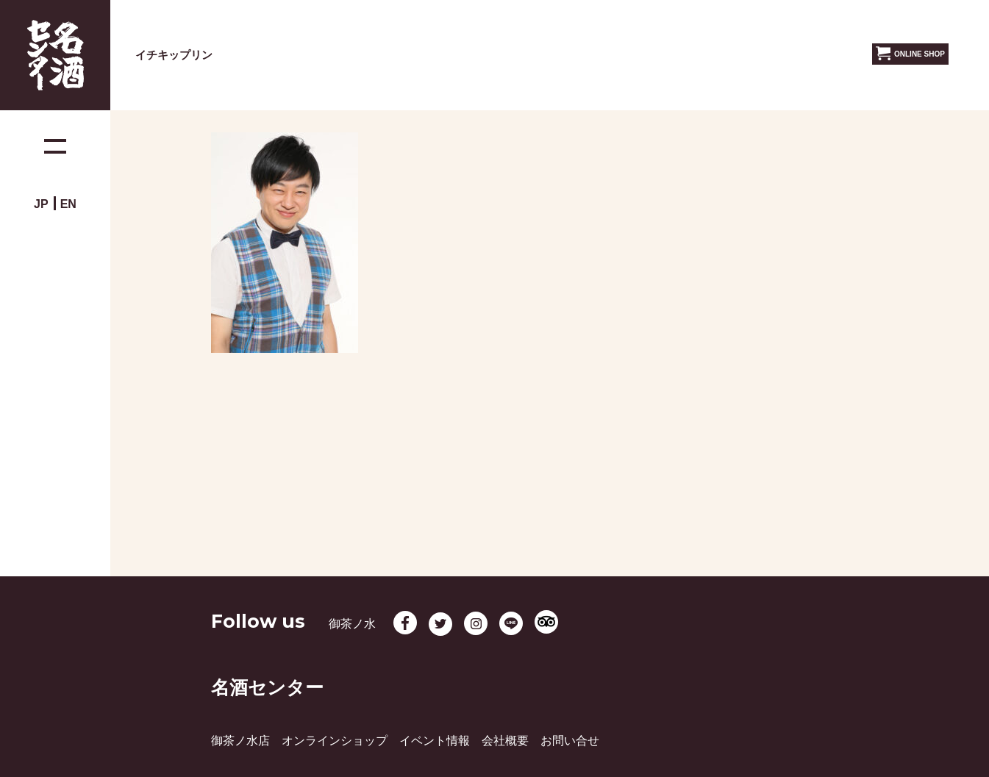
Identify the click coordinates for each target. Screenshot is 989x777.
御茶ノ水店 (240, 740)
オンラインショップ (335, 740)
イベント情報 (434, 740)
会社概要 (505, 740)
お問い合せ (569, 740)
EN (68, 204)
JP (41, 204)
